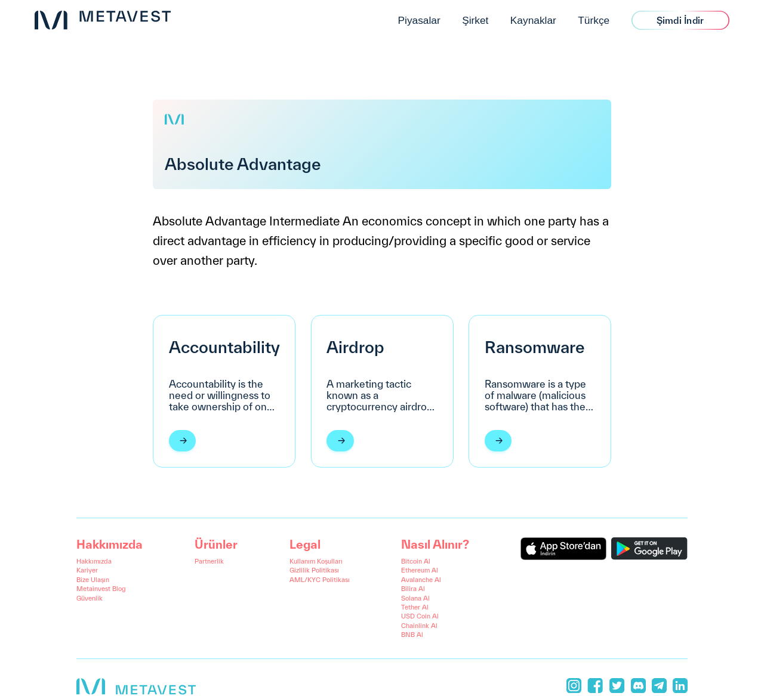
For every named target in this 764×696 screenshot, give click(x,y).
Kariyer (87, 570)
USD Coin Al (420, 616)
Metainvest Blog (101, 588)
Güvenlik (89, 598)
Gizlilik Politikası (314, 570)
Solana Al (415, 598)
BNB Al (412, 634)
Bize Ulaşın (92, 579)
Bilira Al (413, 588)
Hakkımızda (94, 561)
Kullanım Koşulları (316, 561)
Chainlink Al (419, 625)
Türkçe (593, 20)
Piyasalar (419, 20)
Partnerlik (209, 561)
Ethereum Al (419, 570)
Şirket (475, 20)
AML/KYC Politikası (319, 579)
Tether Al (415, 607)
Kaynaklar (533, 20)
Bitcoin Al (415, 561)
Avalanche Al (421, 579)
